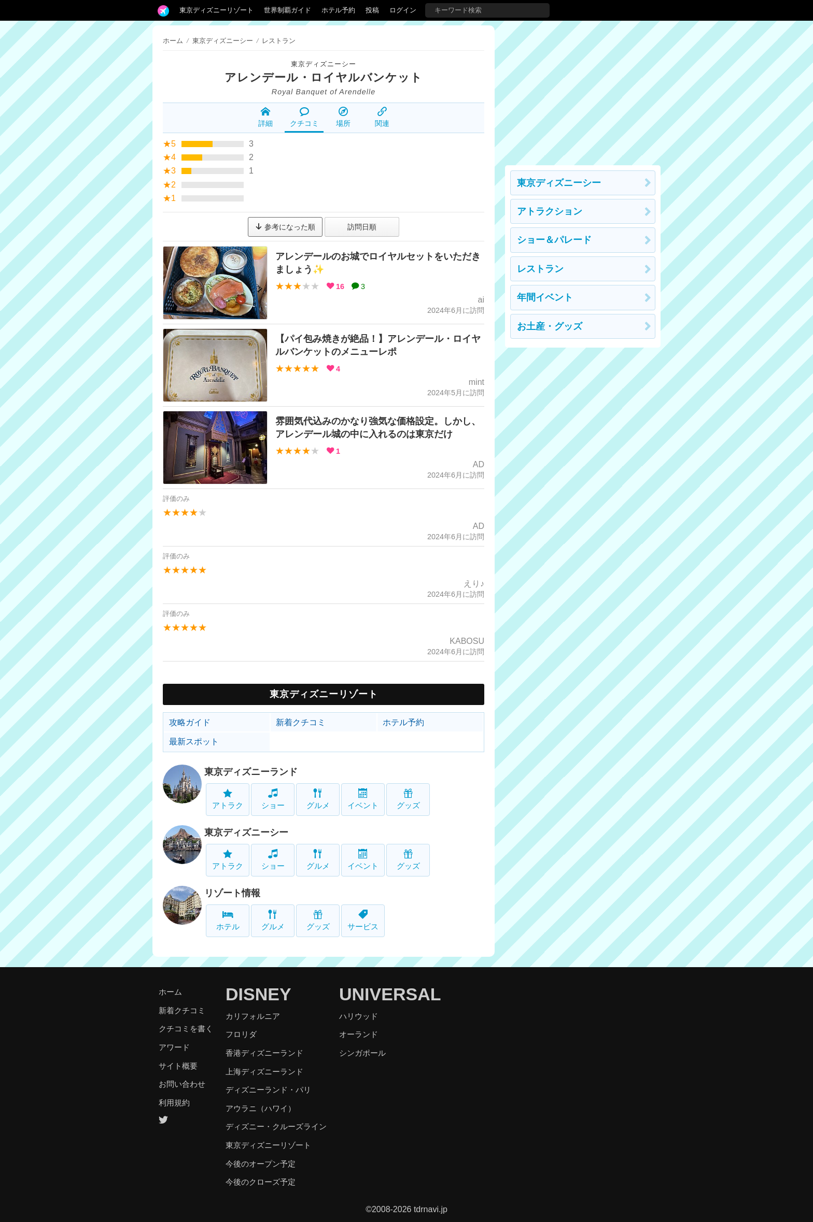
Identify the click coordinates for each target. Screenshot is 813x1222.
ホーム (173, 41)
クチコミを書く (186, 1028)
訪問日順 (361, 227)
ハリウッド (358, 1016)
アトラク (227, 799)
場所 (343, 117)
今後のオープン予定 (261, 1163)
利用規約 (174, 1102)
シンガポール (362, 1052)
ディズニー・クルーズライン (276, 1126)
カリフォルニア (253, 1016)
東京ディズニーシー (323, 64)
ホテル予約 (338, 10)
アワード (174, 1047)
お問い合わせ (182, 1084)
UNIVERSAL (390, 994)
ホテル (228, 920)
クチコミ (304, 117)
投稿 (372, 10)
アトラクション (549, 211)
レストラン (540, 269)
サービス (363, 920)
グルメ (318, 799)
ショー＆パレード (554, 240)
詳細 (265, 117)
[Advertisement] (583, 90)
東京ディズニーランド (251, 772)
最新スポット (194, 741)
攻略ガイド (190, 722)
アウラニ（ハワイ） (261, 1108)
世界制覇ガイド (287, 10)
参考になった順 (285, 227)
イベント (363, 799)
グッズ (408, 799)
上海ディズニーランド (264, 1071)
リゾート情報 (232, 893)
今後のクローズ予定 (261, 1181)
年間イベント (545, 297)
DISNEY (258, 994)
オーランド (358, 1034)
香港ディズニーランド (264, 1052)
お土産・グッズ (549, 326)
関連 (382, 117)
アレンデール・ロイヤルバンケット (324, 77)
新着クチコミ (301, 722)
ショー (273, 799)
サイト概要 (178, 1065)
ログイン (402, 10)
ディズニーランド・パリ (268, 1089)
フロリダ (241, 1034)
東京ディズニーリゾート (216, 10)
